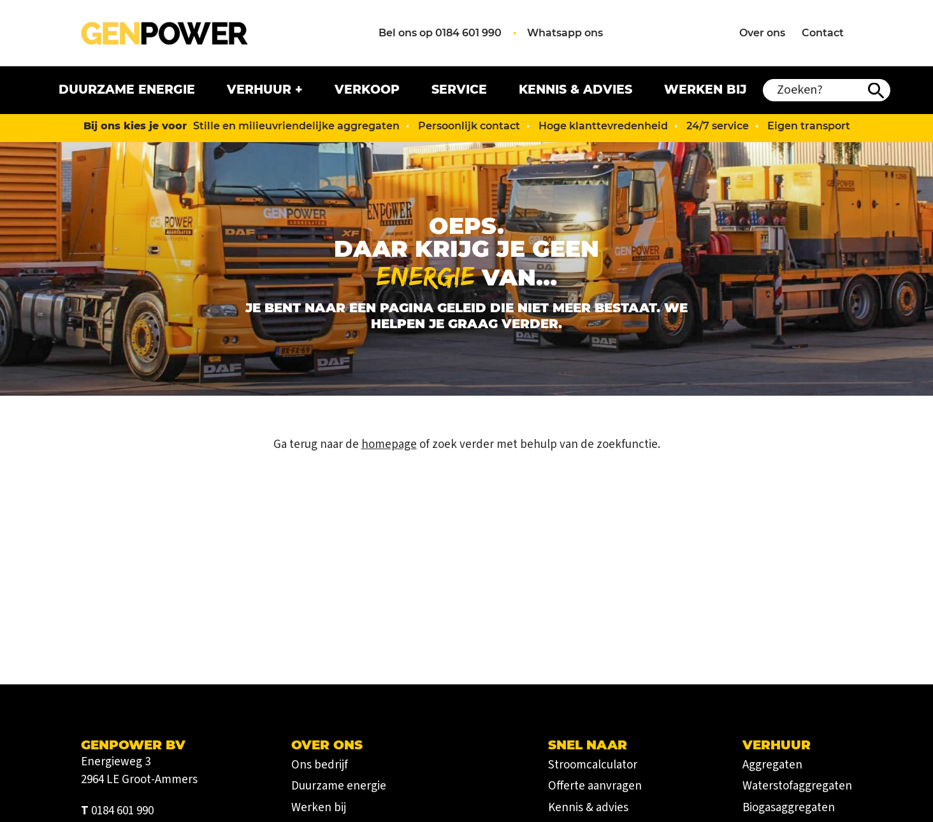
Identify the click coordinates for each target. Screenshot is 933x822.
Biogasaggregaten (788, 807)
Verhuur (259, 89)
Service (459, 89)
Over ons (762, 33)
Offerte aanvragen (595, 786)
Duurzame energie (127, 89)
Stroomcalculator (592, 765)
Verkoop (367, 89)
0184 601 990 (122, 810)
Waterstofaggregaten (797, 786)
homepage (389, 444)
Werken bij (705, 89)
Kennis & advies (575, 89)
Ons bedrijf (319, 765)
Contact (823, 33)
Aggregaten (772, 765)
